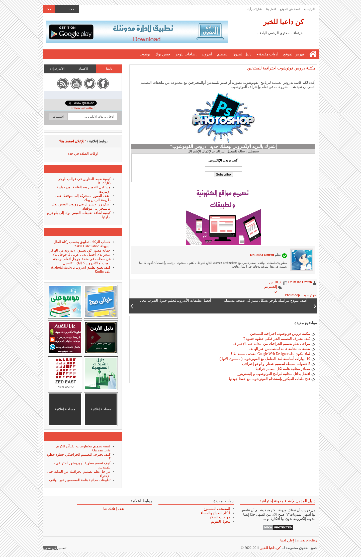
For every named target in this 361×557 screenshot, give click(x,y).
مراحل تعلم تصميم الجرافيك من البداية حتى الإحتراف (271, 344)
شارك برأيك (254, 9)
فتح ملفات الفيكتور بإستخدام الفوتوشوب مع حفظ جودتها (269, 379)
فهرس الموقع (293, 54)
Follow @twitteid (82, 108)
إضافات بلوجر (185, 54)
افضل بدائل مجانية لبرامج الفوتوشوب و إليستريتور (273, 374)
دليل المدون (241, 54)
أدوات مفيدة (268, 54)
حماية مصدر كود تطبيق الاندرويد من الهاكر (79, 250)
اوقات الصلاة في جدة (82, 153)
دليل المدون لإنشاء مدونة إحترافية (287, 501)
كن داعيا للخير (283, 22)
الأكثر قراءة (57, 68)
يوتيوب (144, 54)
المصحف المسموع (216, 509)
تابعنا (109, 68)
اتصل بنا (271, 9)
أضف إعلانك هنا (114, 509)
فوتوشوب (308, 295)
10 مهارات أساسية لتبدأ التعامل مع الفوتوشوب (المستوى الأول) (264, 359)
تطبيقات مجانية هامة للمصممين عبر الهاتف (279, 349)
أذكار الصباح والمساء (215, 513)
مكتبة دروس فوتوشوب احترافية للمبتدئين (281, 68)
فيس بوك (162, 54)
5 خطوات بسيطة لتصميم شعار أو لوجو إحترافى (276, 364)
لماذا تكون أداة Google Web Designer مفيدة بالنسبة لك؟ (270, 354)
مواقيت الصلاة (219, 517)
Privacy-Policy (306, 540)
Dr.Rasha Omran (262, 255)
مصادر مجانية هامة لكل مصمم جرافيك (282, 369)
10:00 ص (275, 282)
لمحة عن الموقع (290, 9)
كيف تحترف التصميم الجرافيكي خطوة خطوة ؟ (276, 339)
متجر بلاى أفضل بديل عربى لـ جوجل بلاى (81, 255)
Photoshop (292, 295)
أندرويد (206, 54)
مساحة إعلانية (101, 409)
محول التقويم (220, 521)
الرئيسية (309, 9)
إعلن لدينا (287, 540)
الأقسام (83, 68)
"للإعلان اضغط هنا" (72, 141)
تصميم (222, 54)
